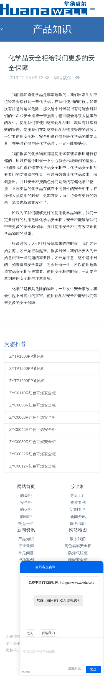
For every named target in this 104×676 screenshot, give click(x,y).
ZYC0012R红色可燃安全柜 (32, 466)
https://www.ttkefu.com (78, 582)
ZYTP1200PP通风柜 (27, 380)
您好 (30, 633)
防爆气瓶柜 (78, 553)
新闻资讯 (78, 516)
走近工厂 (78, 495)
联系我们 (78, 523)
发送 (93, 669)
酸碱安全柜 (78, 560)
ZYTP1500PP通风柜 (27, 368)
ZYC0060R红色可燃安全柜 (32, 417)
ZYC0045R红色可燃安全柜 (32, 429)
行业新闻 (26, 545)
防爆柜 (26, 495)
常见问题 (26, 553)
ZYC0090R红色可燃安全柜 (32, 405)
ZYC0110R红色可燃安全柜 (32, 393)
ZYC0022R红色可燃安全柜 (32, 454)
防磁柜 (26, 516)
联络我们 (48, 633)
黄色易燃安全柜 (78, 545)
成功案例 (26, 560)
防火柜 (26, 509)
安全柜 (29, 136)
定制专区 (78, 509)
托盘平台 (26, 523)
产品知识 (26, 539)
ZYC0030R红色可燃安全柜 (32, 441)
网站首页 (26, 486)
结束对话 (74, 668)
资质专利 (78, 502)
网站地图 (78, 529)
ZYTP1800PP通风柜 (27, 356)
